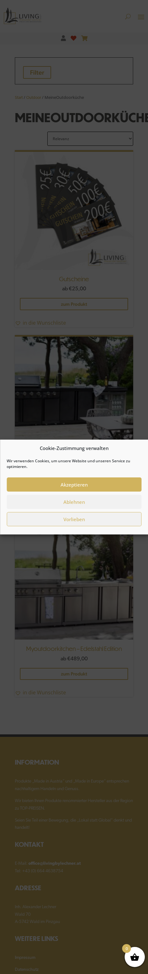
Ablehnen (74, 506)
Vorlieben (74, 523)
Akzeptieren (74, 489)
